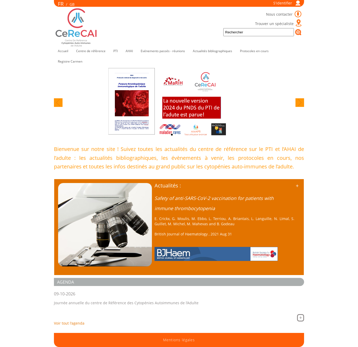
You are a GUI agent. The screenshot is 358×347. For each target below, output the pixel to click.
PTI (115, 51)
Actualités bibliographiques (212, 51)
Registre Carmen (70, 61)
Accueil (63, 51)
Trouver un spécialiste (274, 23)
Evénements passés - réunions (163, 51)
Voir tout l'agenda (69, 323)
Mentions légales (179, 340)
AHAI (129, 51)
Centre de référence (91, 51)
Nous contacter (280, 14)
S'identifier (282, 3)
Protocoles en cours (254, 51)
